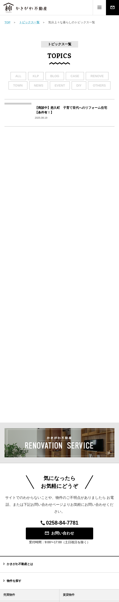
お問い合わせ (59, 533)
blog (54, 76)
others (99, 85)
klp (36, 76)
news (38, 85)
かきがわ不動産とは (20, 564)
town (18, 85)
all (18, 76)
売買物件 (9, 594)
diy (79, 85)
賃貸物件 (69, 594)
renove (97, 76)
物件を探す (14, 580)
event (60, 85)
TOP (7, 22)
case (75, 76)
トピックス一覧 (29, 22)
